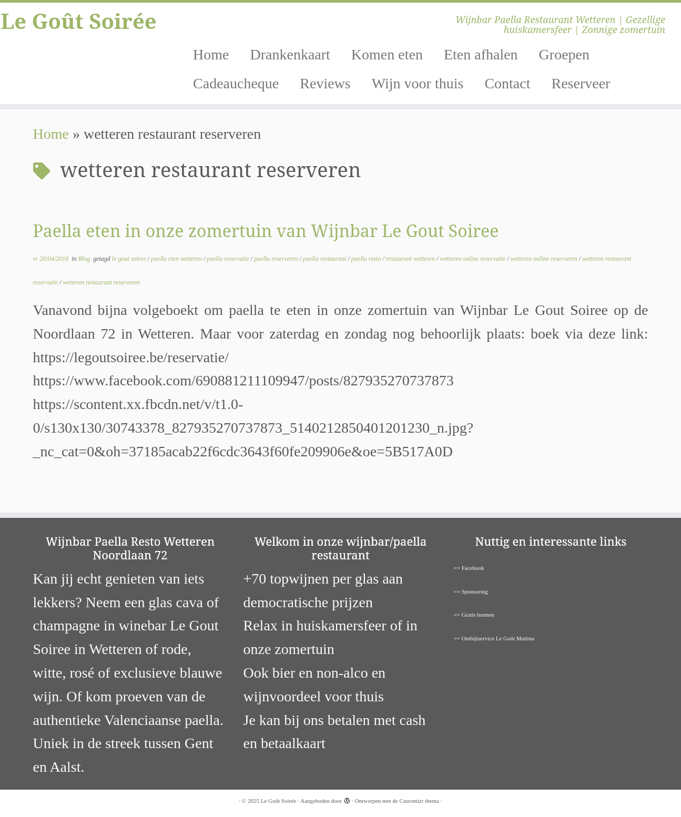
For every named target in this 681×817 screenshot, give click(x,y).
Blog (85, 258)
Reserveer (580, 83)
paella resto (367, 258)
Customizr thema (419, 801)
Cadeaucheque (236, 83)
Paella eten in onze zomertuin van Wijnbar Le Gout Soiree (266, 230)
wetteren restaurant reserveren (101, 282)
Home (211, 54)
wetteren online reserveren (544, 258)
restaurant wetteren (411, 258)
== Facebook (469, 568)
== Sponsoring (471, 591)
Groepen (564, 54)
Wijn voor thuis (418, 83)
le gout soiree (130, 258)
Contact (507, 83)
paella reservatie (229, 258)
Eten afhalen (481, 54)
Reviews (325, 83)
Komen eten (387, 54)
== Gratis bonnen (474, 614)
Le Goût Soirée (79, 21)
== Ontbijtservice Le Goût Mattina (494, 638)
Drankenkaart (290, 54)
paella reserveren (276, 258)
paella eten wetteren (177, 258)
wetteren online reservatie (473, 258)
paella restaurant (325, 258)
